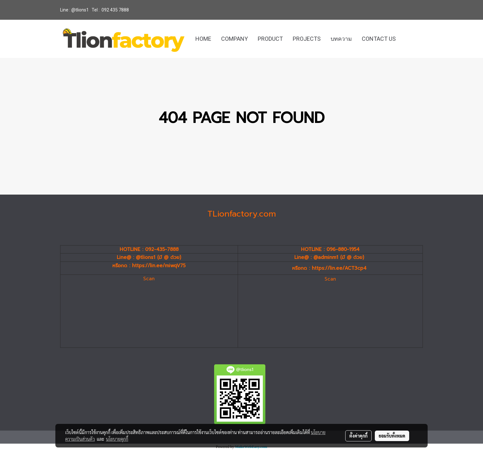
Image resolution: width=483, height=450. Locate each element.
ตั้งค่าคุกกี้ (358, 436)
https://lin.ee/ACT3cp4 (339, 268)
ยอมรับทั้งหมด (392, 436)
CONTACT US (379, 38)
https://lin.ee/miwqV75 (159, 265)
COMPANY (234, 38)
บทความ (341, 38)
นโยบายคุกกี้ (117, 439)
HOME (203, 38)
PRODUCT (270, 38)
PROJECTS (307, 38)
